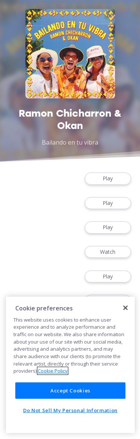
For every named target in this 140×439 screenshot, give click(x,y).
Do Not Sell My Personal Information (70, 410)
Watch (108, 252)
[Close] (125, 308)
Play (108, 178)
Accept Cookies (70, 390)
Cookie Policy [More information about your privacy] (53, 370)
